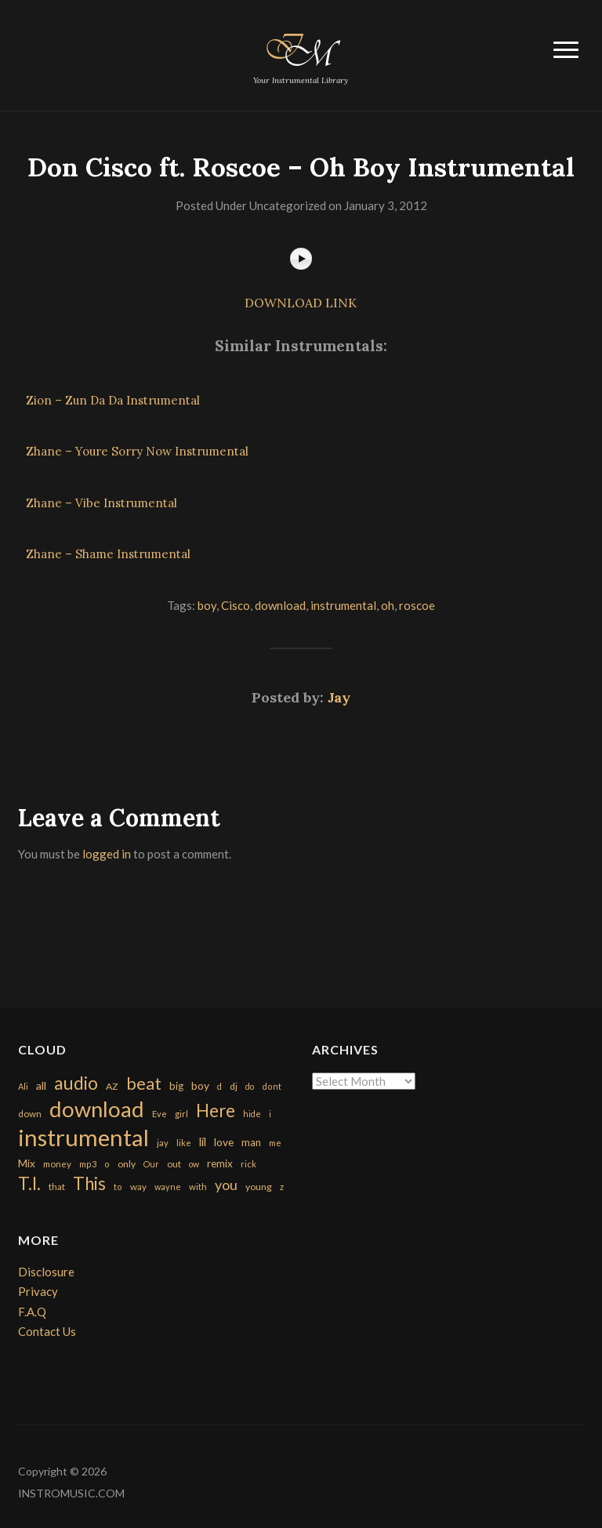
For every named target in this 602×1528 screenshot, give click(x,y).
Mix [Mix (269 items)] (26, 1163)
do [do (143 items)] (249, 1086)
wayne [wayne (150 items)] (167, 1186)
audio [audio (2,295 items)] (76, 1083)
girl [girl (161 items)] (181, 1114)
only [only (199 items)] (127, 1164)
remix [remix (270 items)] (220, 1163)
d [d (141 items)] (219, 1086)
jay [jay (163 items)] (163, 1143)
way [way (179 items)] (138, 1186)
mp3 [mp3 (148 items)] (87, 1164)
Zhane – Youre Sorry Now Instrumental (137, 451)
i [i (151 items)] (270, 1114)
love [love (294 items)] (224, 1142)
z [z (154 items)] (282, 1186)
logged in (106, 854)
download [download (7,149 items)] (96, 1109)
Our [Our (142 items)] (151, 1164)
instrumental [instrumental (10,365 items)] (83, 1137)
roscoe (417, 605)
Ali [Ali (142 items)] (23, 1086)
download (280, 605)
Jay (339, 697)
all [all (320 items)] (41, 1085)
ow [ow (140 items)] (194, 1164)
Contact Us (47, 1331)
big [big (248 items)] (176, 1086)
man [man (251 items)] (251, 1142)
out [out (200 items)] (174, 1164)
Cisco (235, 605)
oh (387, 605)
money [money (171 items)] (57, 1164)
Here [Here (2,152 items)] (215, 1110)
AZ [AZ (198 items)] (112, 1086)
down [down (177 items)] (30, 1113)
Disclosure (46, 1272)
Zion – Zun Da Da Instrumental (113, 400)
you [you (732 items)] (226, 1184)
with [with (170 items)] (198, 1186)
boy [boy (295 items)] (200, 1085)
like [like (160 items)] (183, 1143)
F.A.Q (32, 1312)
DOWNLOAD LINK (301, 302)
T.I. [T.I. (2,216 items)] (29, 1183)
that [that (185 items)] (57, 1186)
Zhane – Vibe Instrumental (101, 502)
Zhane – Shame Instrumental (108, 553)
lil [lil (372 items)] (202, 1141)
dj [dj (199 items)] (234, 1086)
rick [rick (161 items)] (248, 1164)
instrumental (343, 605)
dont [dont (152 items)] (271, 1086)
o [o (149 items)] (107, 1164)
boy (207, 605)
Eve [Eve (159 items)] (159, 1114)
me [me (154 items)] (275, 1143)
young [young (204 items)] (258, 1186)
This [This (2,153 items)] (89, 1183)
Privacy (38, 1291)
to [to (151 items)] (118, 1186)
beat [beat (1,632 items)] (143, 1083)
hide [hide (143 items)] (252, 1114)
